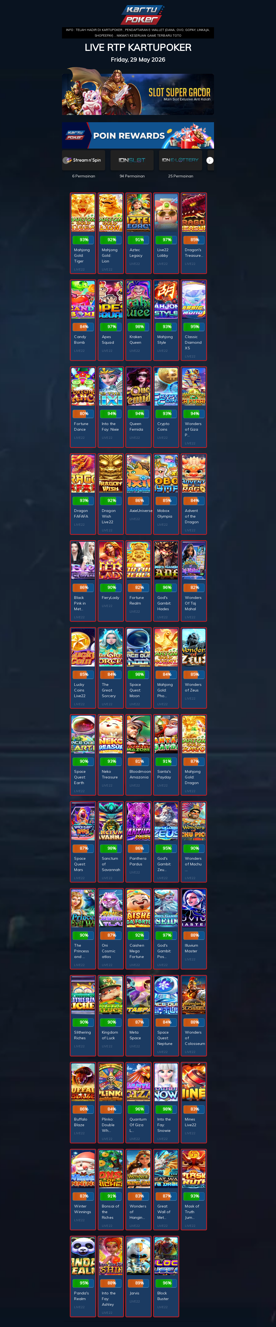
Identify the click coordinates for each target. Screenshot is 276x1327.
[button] (210, 160)
